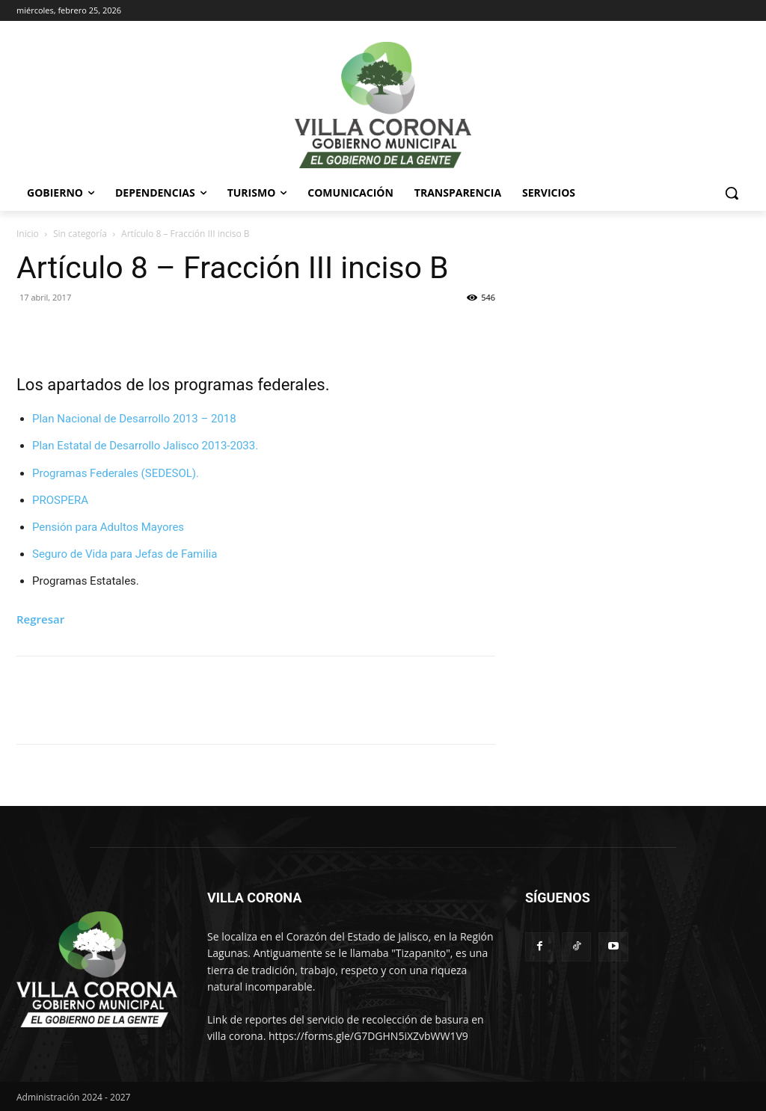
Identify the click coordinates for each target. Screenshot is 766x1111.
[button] (732, 193)
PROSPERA (60, 500)
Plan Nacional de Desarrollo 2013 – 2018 (134, 418)
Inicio (27, 233)
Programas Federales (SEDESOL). (115, 473)
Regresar (40, 619)
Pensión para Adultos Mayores (108, 527)
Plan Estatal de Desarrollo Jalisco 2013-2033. (145, 445)
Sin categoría (80, 233)
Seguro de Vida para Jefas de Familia (124, 554)
